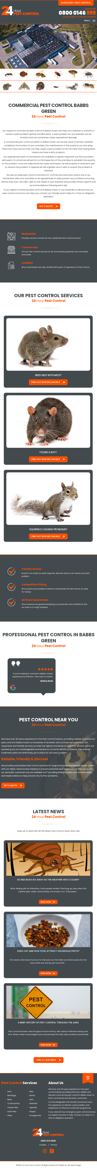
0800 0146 (77, 13)
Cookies (43, 1145)
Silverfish (33, 1104)
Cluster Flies (12, 1108)
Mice (31, 1092)
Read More (46, 902)
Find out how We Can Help (46, 382)
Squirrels (33, 1108)
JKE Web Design (74, 1166)
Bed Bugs (11, 1096)
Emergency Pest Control (76, 3)
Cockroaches (13, 1104)
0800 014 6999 (48, 1141)
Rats (31, 1100)
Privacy (54, 1145)
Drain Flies (11, 1112)
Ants (9, 1092)
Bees (9, 1100)
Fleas (9, 1116)
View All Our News (46, 1060)
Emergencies (35, 1116)
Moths (32, 1096)
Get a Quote (46, 206)
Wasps (32, 1112)
